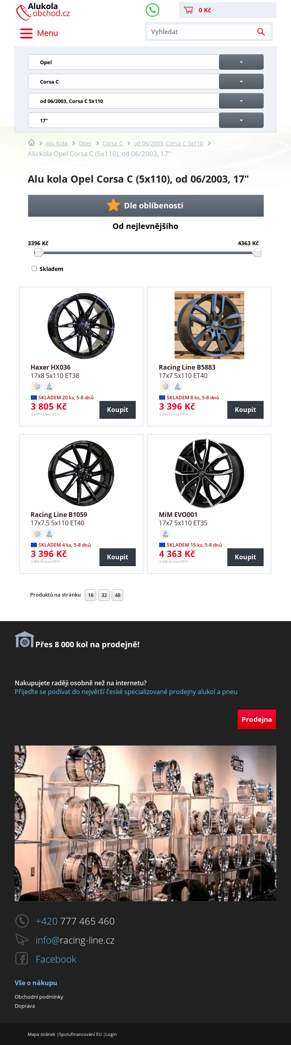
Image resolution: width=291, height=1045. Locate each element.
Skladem (51, 269)
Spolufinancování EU (80, 1034)
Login (111, 1034)
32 (104, 595)
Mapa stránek (41, 1034)
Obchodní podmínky (39, 996)
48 (117, 595)
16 (90, 595)
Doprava (25, 1005)
